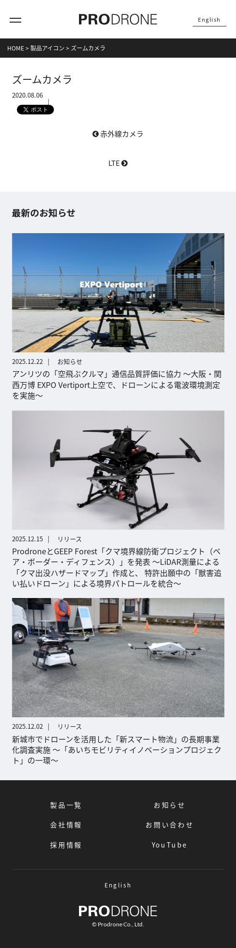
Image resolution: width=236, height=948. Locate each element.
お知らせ (170, 805)
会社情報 (66, 824)
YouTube (170, 844)
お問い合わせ (169, 824)
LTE (118, 163)
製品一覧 (66, 805)
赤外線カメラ (118, 133)
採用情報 (66, 844)
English (209, 19)
